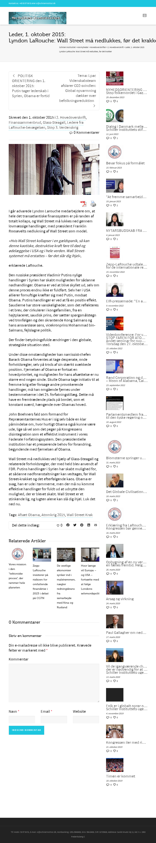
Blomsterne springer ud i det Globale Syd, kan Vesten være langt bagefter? (127, 458)
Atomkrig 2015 (53, 514)
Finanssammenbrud (25, 122)
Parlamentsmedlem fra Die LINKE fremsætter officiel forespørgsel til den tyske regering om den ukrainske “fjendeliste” (127, 416)
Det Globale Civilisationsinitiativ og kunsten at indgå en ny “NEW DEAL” (127, 491)
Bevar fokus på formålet (125, 163)
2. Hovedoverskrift (71, 117)
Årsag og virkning (120, 599)
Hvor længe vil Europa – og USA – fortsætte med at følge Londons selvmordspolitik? (92, 579)
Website (79, 711)
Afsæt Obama (29, 514)
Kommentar (18, 659)
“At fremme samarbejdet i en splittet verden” (127, 197)
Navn (13, 711)
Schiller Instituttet (67, 47)
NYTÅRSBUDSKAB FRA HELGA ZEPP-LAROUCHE (127, 230)
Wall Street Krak (80, 514)
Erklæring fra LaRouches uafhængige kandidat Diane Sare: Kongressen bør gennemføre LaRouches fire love (127, 527)
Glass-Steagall (54, 122)
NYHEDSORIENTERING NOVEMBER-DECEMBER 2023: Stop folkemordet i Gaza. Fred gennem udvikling (127, 91)
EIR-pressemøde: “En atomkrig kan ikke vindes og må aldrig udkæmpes (127, 301)
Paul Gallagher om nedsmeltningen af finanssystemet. (127, 632)
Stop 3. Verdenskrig (62, 127)
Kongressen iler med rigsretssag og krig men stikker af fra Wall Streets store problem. (127, 742)
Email (45, 711)
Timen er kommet (120, 776)
